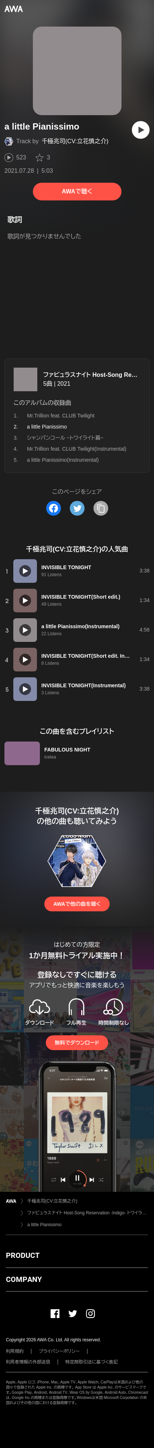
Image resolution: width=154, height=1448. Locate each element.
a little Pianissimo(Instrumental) (63, 460)
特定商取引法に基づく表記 (91, 1362)
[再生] (141, 130)
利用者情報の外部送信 (28, 1362)
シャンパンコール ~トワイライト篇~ (65, 438)
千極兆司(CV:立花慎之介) (75, 141)
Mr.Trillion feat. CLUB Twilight (61, 416)
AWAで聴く (77, 191)
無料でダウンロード (77, 1043)
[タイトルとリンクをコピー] (100, 508)
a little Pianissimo (44, 1224)
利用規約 (15, 1351)
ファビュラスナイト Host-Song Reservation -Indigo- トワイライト (87, 1212)
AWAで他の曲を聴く (76, 904)
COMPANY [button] (24, 1279)
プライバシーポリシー (59, 1351)
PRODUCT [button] (23, 1255)
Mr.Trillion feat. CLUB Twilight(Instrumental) (76, 449)
